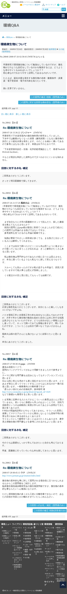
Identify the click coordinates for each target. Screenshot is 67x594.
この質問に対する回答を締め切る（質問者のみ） (42, 102)
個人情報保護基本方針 (61, 580)
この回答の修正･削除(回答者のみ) (50, 510)
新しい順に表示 (23, 114)
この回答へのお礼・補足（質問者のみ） (47, 505)
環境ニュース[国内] (7, 532)
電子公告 (60, 550)
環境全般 (28, 533)
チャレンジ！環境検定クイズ (18, 548)
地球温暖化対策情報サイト (18, 567)
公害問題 (28, 542)
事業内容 (60, 553)
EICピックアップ (17, 542)
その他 (27, 557)
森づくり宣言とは (39, 537)
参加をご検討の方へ (39, 545)
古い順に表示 (7, 114)
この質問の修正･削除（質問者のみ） (48, 97)
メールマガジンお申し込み (50, 559)
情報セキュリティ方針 (61, 575)
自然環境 (28, 536)
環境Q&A (9, 37)
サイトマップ (51, 5)
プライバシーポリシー (50, 565)
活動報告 (38, 541)
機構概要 (60, 542)
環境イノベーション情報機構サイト (61, 531)
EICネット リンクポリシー (50, 576)
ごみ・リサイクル (29, 546)
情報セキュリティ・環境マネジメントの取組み (61, 567)
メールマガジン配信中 (31, 5)
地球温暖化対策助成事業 (61, 558)
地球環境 (52, 49)
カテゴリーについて (7, 542)
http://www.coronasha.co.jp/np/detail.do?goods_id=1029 (26, 392)
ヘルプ (62, 5)
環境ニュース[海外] (7, 537)
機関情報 (49, 536)
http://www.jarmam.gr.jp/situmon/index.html (21, 476)
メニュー (7, 16)
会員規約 (38, 549)
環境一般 (28, 555)
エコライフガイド (18, 554)
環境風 (16, 533)
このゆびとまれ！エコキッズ (18, 560)
